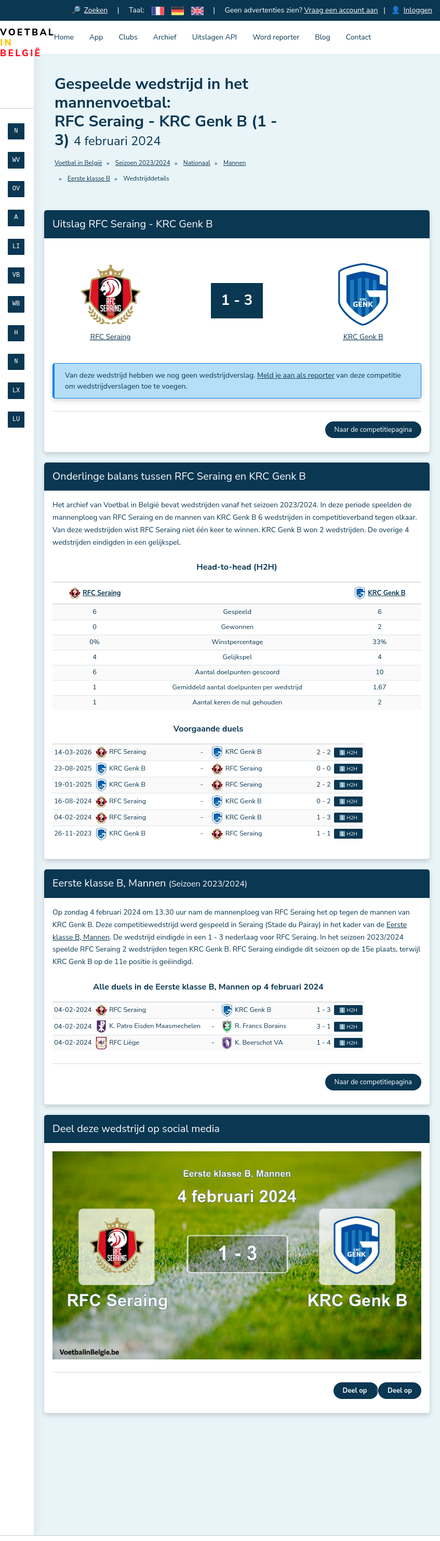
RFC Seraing (102, 593)
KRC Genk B (386, 593)
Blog (322, 37)
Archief (165, 37)
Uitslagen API (214, 37)
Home (64, 37)
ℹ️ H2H (348, 752)
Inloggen (418, 10)
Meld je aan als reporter (296, 375)
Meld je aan (79, 1481)
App (96, 37)
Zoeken (96, 10)
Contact (358, 37)
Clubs (127, 37)
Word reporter (275, 37)
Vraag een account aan (341, 10)
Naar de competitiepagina (373, 429)
